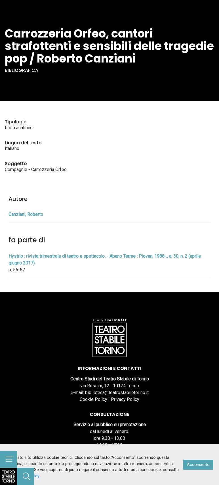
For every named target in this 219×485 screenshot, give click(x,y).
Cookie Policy (93, 399)
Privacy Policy (125, 399)
